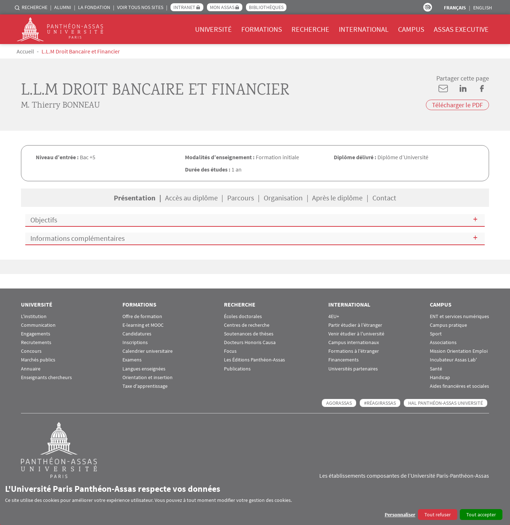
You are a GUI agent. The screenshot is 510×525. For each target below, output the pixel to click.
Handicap (440, 377)
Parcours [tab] (240, 197)
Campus (411, 29)
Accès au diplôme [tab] (191, 197)
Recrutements (36, 342)
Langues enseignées (143, 369)
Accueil (25, 51)
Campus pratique (448, 325)
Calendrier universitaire (147, 351)
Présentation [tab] (134, 197)
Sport (436, 334)
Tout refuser (437, 514)
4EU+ (333, 316)
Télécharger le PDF (457, 105)
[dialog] (255, 501)
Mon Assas (222, 7)
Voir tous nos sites (140, 7)
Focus (230, 351)
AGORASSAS (339, 402)
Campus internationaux (353, 342)
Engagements (35, 334)
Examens (132, 360)
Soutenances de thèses (248, 334)
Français (455, 7)
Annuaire (30, 369)
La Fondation (94, 7)
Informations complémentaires (77, 238)
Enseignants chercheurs (46, 377)
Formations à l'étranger (353, 351)
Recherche (34, 7)
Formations (261, 29)
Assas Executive (461, 29)
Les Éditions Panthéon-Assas (254, 360)
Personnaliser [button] (400, 514)
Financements (343, 360)
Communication (38, 325)
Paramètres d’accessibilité (427, 7)
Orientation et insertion (147, 377)
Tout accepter (481, 514)
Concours (31, 351)
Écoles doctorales (243, 316)
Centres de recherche (246, 325)
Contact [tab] (384, 197)
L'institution (34, 316)
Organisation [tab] (283, 197)
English (482, 7)
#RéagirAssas (380, 402)
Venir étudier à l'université (356, 334)
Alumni (62, 7)
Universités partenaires (353, 369)
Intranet (184, 7)
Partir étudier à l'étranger (355, 325)
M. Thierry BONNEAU (60, 105)
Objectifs (43, 219)
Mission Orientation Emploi (459, 351)
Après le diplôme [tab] (337, 197)
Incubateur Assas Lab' (453, 360)
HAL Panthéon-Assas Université (445, 402)
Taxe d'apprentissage (145, 386)
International (364, 29)
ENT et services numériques (459, 316)
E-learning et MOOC (143, 325)
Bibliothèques (266, 7)
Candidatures (136, 334)
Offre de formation (142, 316)
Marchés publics (38, 360)
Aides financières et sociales (459, 386)
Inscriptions (135, 342)
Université (213, 29)
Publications (237, 369)
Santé (436, 369)
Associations (443, 342)
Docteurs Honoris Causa (250, 342)
